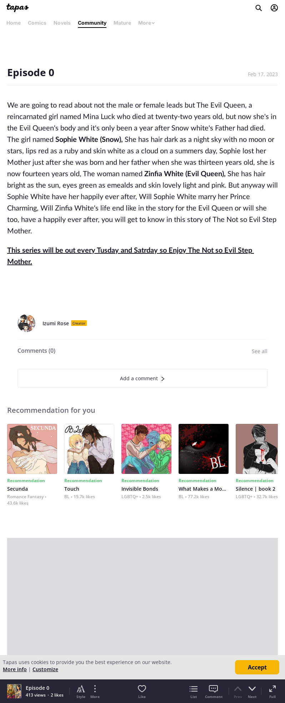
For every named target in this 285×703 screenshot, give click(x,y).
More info (15, 669)
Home (13, 23)
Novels (62, 23)
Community (92, 23)
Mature (122, 23)
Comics (37, 23)
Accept (257, 667)
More (146, 23)
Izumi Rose (55, 323)
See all (260, 351)
